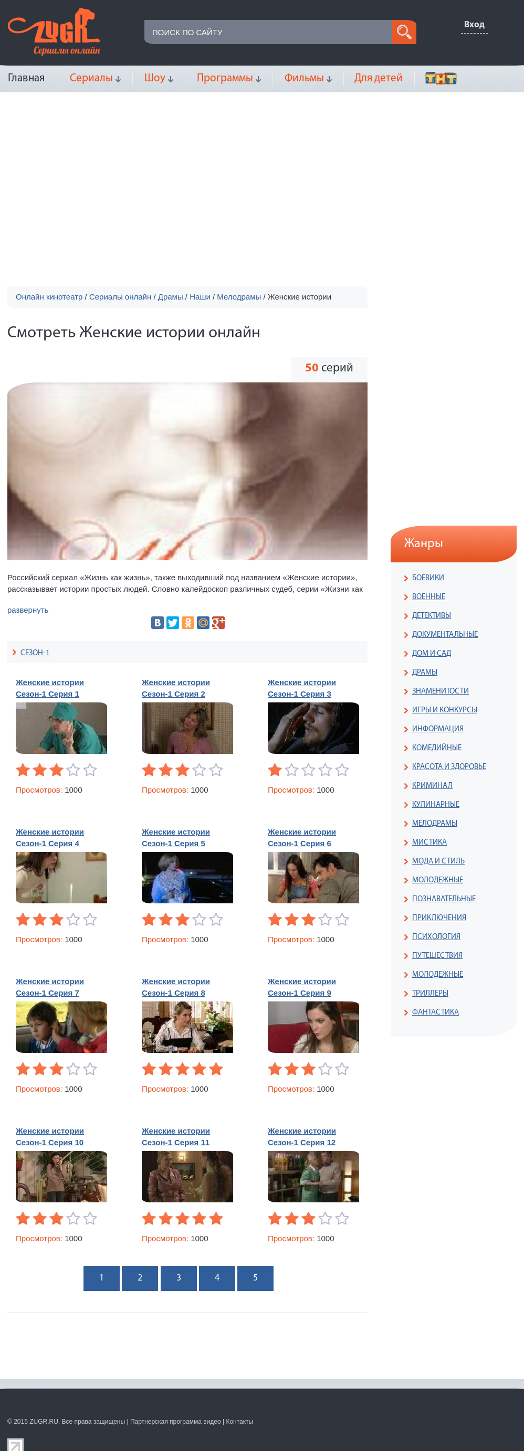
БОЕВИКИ (428, 578)
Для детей (378, 78)
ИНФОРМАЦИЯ (438, 729)
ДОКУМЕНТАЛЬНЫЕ (445, 635)
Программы (225, 78)
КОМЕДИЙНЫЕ (437, 748)
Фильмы (304, 78)
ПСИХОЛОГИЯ (436, 937)
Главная (26, 78)
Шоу (154, 78)
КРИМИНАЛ (432, 786)
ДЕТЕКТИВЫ (431, 616)
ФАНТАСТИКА (435, 1013)
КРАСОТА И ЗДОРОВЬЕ (449, 767)
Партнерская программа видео (175, 1421)
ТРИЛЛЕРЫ (430, 994)
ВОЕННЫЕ (428, 597)
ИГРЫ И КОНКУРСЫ (444, 710)
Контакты (239, 1421)
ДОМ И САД (431, 654)
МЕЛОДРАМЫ (434, 824)
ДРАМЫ (424, 673)
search (404, 32)
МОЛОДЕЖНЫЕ (437, 880)
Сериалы (91, 78)
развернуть (27, 609)
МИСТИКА (429, 843)
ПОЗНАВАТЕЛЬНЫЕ (444, 899)
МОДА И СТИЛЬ (438, 862)
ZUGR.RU (43, 1421)
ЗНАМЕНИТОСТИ (440, 692)
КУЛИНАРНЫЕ (435, 805)
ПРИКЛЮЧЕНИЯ (439, 918)
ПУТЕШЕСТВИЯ (437, 956)
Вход (474, 24)
